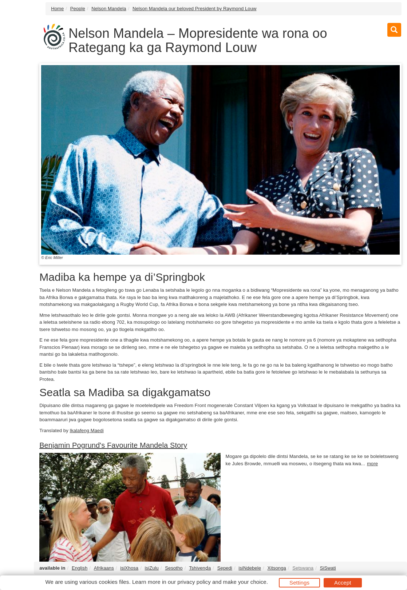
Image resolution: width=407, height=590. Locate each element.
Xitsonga (276, 568)
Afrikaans (104, 568)
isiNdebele (249, 568)
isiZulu (152, 568)
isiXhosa (129, 568)
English (79, 568)
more (372, 463)
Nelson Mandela (108, 8)
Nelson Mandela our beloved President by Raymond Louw (195, 8)
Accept (342, 582)
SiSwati (328, 568)
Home (57, 8)
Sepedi (224, 568)
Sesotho (173, 568)
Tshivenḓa (200, 568)
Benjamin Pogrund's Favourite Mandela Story (113, 445)
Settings (299, 582)
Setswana (302, 568)
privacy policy (193, 582)
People (77, 8)
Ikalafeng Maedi (86, 430)
